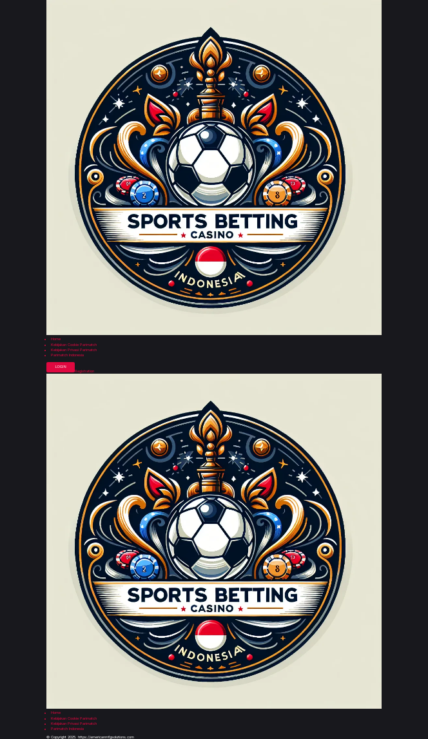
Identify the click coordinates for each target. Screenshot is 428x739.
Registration (84, 371)
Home (56, 339)
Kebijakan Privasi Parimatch (74, 350)
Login (60, 367)
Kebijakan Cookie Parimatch (74, 345)
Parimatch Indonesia (67, 355)
